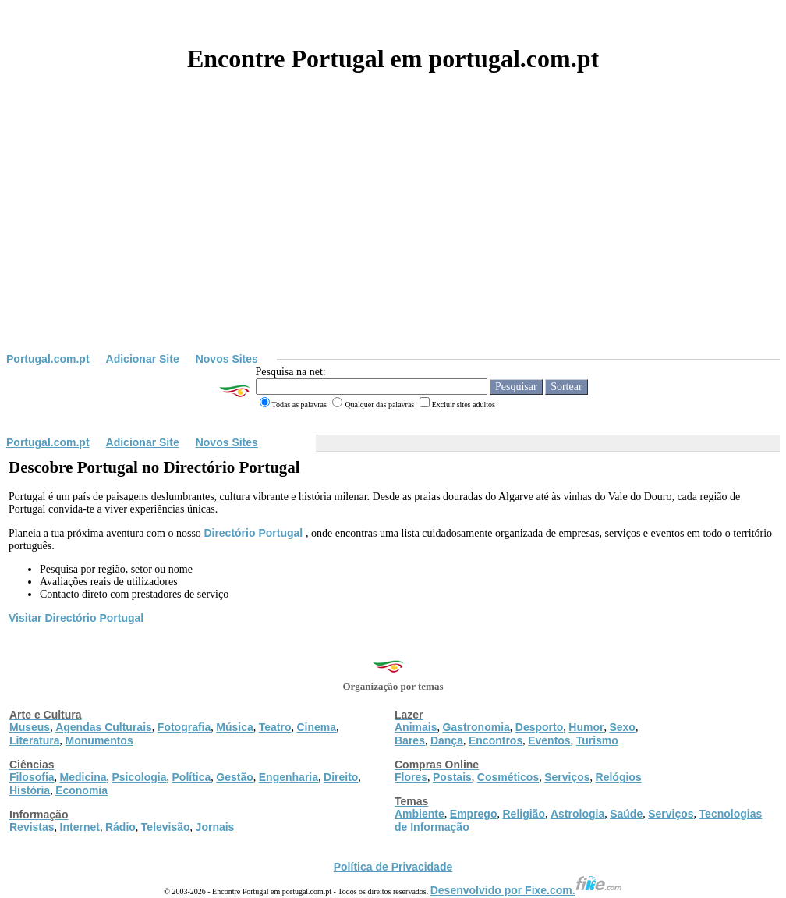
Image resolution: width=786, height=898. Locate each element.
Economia (81, 790)
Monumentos (99, 740)
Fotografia (184, 727)
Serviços (567, 777)
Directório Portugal (255, 533)
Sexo (622, 727)
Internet (80, 827)
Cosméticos (508, 777)
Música (234, 727)
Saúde (626, 813)
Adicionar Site (142, 359)
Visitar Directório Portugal (76, 618)
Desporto (539, 727)
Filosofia (32, 777)
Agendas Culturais (103, 727)
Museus (29, 727)
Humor (586, 727)
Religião (523, 813)
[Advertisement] (393, 235)
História (29, 790)
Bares (410, 740)
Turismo (597, 740)
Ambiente (419, 813)
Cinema (317, 727)
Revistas (32, 827)
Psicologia (139, 777)
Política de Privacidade (393, 867)
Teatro (275, 727)
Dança (446, 740)
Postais (452, 777)
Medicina (83, 777)
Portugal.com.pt (48, 359)
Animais (416, 727)
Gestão (234, 777)
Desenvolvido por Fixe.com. (526, 890)
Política (191, 777)
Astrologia (577, 813)
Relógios (619, 777)
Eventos (549, 740)
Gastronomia (475, 727)
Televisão (165, 827)
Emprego (473, 813)
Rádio (120, 827)
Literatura (34, 740)
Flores (411, 777)
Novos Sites (227, 359)
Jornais (215, 827)
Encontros (495, 740)
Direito (341, 777)
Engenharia (288, 777)
